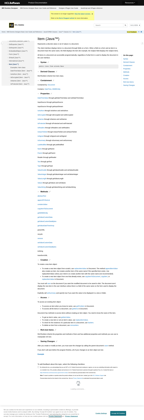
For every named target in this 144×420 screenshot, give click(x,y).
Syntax (125, 59)
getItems (75, 309)
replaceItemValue (80, 269)
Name (40, 149)
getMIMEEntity (43, 213)
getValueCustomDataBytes (47, 221)
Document (51, 85)
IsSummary (42, 140)
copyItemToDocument (45, 209)
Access (125, 79)
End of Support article (66, 18)
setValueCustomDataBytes (47, 247)
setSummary (51, 293)
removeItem (74, 325)
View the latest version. (82, 14)
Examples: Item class (17, 67)
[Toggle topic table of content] (142, 43)
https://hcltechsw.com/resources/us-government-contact (54, 373)
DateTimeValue (43, 98)
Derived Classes (129, 62)
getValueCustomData (45, 217)
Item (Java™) (77, 32)
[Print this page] (141, 32)
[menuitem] (38, 8)
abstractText (42, 196)
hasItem (90, 323)
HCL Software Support (98, 375)
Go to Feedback (131, 32)
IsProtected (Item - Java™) (19, 84)
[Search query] (111, 25)
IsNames (41, 119)
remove (40, 239)
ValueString (42, 187)
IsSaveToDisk (42, 132)
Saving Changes (129, 85)
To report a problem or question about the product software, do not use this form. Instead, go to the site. (73, 375)
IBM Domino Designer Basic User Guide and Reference (38, 8)
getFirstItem (80, 306)
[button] (8, 41)
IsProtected (42, 124)
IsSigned (41, 136)
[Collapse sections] (139, 32)
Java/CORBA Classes (50, 32)
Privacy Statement (77, 378)
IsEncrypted (42, 115)
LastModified (42, 145)
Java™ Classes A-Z (65, 32)
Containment (127, 65)
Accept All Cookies (118, 414)
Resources (129, 3)
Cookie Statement (55, 417)
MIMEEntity (56, 89)
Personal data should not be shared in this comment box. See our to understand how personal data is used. (71, 378)
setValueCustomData (45, 243)
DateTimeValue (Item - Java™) (21, 71)
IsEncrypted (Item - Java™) (20, 77)
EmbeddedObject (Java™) (18, 51)
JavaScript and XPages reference (91, 8)
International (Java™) (16, 61)
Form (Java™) (14, 54)
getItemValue (65, 317)
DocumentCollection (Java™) (19, 41)
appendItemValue (111, 269)
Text (39, 162)
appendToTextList (44, 200)
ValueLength (42, 179)
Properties (126, 69)
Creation (126, 75)
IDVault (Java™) (14, 58)
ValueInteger (42, 174)
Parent (40, 153)
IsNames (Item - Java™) (19, 81)
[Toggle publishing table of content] (2, 43)
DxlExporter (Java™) (16, 44)
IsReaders (41, 128)
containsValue (42, 205)
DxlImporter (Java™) (16, 48)
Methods (126, 72)
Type (39, 166)
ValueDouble (42, 170)
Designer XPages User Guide (68, 8)
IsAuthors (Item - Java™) (19, 74)
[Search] (125, 25)
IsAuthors (41, 111)
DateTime (48, 89)
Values (40, 183)
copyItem (104, 277)
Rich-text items (128, 82)
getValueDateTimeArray (46, 226)
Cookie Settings (101, 414)
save (49, 284)
